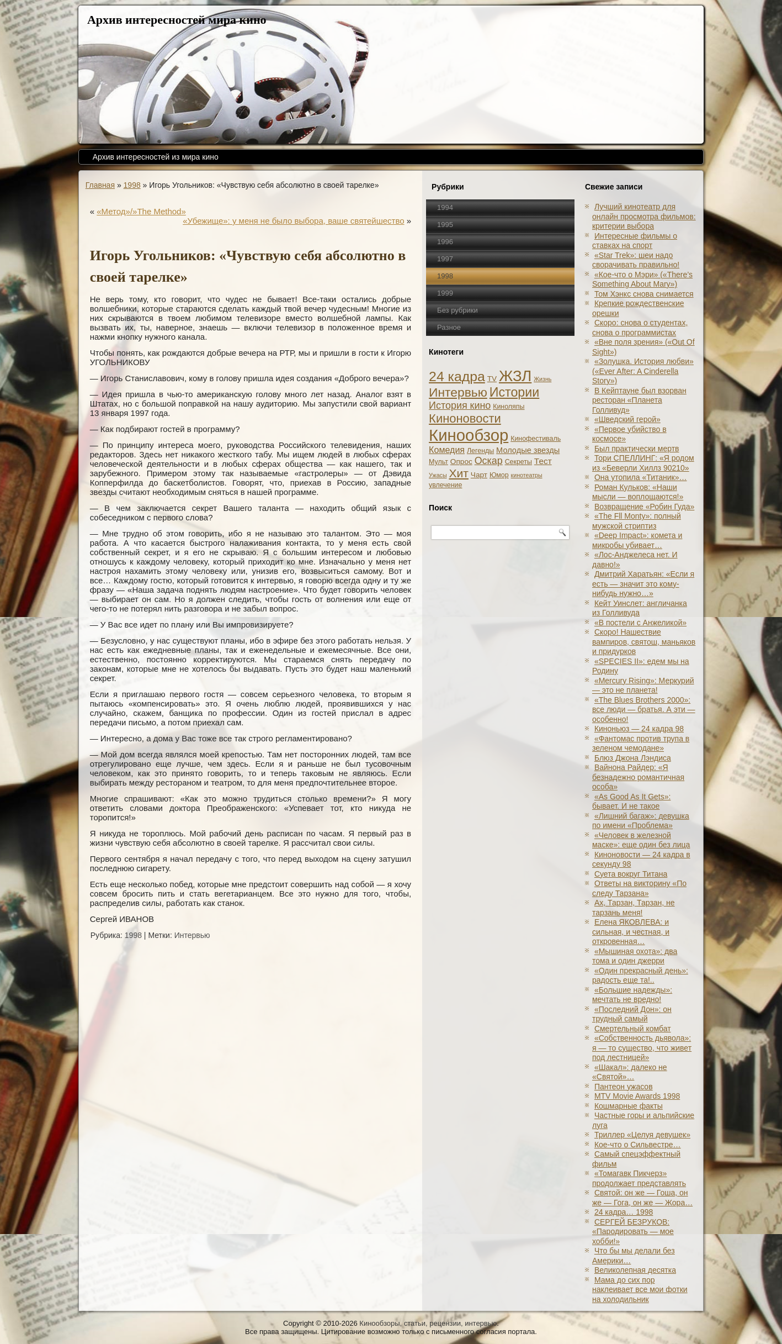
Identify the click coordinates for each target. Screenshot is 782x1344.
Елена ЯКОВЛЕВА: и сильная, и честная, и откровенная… (630, 932)
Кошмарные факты (628, 1105)
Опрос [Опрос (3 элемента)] (461, 461)
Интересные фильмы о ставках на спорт (634, 240)
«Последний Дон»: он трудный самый (632, 1014)
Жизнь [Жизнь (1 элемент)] (542, 379)
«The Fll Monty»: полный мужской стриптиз (636, 521)
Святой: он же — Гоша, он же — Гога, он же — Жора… (642, 1197)
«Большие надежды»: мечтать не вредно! (632, 994)
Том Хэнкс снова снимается (644, 293)
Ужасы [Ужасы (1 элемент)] (437, 475)
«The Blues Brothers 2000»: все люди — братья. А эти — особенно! (643, 709)
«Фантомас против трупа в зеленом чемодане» (640, 743)
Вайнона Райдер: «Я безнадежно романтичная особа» (638, 777)
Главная (100, 185)
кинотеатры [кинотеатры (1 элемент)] (526, 475)
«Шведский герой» (627, 419)
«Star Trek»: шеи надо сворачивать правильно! (635, 260)
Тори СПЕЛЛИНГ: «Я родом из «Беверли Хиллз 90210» (643, 463)
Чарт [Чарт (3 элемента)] (479, 475)
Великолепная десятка (635, 1270)
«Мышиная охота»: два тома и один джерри (634, 956)
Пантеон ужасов (623, 1086)
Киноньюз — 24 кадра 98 (639, 728)
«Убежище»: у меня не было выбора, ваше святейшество (293, 220)
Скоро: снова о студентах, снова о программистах (640, 327)
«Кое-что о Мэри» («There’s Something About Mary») (642, 279)
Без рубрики (457, 310)
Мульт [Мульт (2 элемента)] (438, 462)
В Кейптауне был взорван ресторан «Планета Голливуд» (639, 400)
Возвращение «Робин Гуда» (644, 506)
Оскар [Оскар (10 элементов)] (489, 460)
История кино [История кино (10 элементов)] (460, 405)
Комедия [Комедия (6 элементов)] (447, 450)
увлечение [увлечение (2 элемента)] (445, 485)
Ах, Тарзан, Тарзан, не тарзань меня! (633, 907)
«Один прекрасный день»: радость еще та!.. (640, 975)
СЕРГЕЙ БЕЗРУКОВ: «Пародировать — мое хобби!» (633, 1231)
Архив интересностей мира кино (177, 20)
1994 (445, 207)
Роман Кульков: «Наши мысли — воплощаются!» (637, 492)
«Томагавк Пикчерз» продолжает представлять (639, 1178)
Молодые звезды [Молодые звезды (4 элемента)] (528, 450)
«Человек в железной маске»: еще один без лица (641, 840)
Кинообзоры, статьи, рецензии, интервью (428, 1323)
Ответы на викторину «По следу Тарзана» (639, 888)
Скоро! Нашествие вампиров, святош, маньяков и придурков (643, 642)
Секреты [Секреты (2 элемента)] (518, 462)
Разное (449, 327)
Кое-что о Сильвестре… (637, 1144)
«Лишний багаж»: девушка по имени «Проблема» (640, 820)
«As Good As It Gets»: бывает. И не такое (631, 801)
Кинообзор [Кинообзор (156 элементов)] (468, 435)
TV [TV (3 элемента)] (492, 379)
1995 (445, 224)
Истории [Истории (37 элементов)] (515, 392)
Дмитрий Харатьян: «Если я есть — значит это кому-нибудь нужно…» (643, 584)
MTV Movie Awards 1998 (637, 1096)
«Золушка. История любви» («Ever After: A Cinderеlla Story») (643, 371)
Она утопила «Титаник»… (640, 477)
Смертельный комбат (632, 1028)
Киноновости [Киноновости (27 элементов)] (465, 418)
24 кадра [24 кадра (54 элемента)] (457, 376)
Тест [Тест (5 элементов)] (543, 461)
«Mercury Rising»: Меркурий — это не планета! (643, 685)
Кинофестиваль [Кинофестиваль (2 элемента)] (535, 438)
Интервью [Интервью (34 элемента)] (458, 392)
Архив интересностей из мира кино (156, 156)
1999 (445, 293)
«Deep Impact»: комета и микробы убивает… (637, 540)
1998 (132, 185)
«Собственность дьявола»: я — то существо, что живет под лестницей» (641, 1048)
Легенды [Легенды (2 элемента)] (480, 451)
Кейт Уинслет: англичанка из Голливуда (639, 608)
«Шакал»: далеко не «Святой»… (629, 1072)
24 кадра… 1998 (623, 1212)
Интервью (192, 935)
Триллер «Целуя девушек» (642, 1134)
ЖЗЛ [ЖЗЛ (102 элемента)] (515, 375)
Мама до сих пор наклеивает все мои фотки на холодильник (640, 1290)
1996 (445, 242)
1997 (445, 259)
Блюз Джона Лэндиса (632, 757)
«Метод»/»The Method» (141, 211)
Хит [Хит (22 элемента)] (459, 473)
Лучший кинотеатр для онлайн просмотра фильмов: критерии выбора (644, 216)
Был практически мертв (636, 448)
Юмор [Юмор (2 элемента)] (499, 475)
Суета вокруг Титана (630, 873)
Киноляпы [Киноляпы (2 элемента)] (508, 406)
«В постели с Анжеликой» (640, 622)
